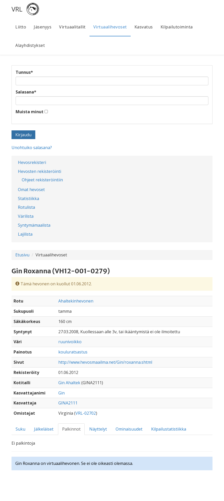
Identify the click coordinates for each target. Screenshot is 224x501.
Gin (61, 393)
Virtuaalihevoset (110, 27)
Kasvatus (144, 27)
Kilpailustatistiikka (168, 429)
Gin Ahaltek (69, 382)
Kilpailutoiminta (177, 27)
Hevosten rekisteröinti (39, 171)
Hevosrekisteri (32, 162)
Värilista (25, 216)
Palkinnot (71, 429)
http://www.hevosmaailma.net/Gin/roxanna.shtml (105, 362)
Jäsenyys (42, 27)
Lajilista (25, 234)
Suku (20, 429)
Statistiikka (28, 198)
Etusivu (22, 255)
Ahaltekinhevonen (75, 301)
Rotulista (26, 207)
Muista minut (29, 111)
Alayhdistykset (30, 45)
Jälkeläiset (43, 429)
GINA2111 (67, 403)
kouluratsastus (72, 352)
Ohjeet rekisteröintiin (42, 180)
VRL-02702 (85, 413)
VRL (17, 9)
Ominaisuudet (129, 429)
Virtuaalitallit (72, 27)
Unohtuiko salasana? (32, 147)
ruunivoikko (70, 342)
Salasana (26, 92)
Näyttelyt (98, 429)
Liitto (20, 27)
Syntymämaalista (34, 225)
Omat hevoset (31, 189)
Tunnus (24, 72)
